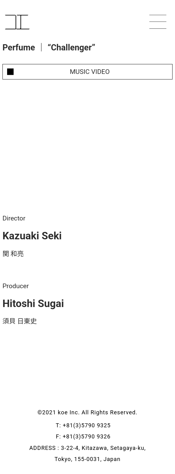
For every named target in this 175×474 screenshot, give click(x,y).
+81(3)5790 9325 (91, 425)
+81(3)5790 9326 (91, 436)
